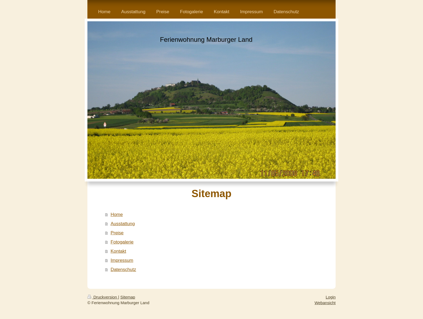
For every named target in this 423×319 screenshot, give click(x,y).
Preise (117, 232)
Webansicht (325, 302)
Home (117, 214)
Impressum (122, 260)
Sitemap (127, 297)
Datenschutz (123, 269)
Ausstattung (123, 223)
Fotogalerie (122, 242)
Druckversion (102, 297)
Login (331, 297)
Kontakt (118, 251)
